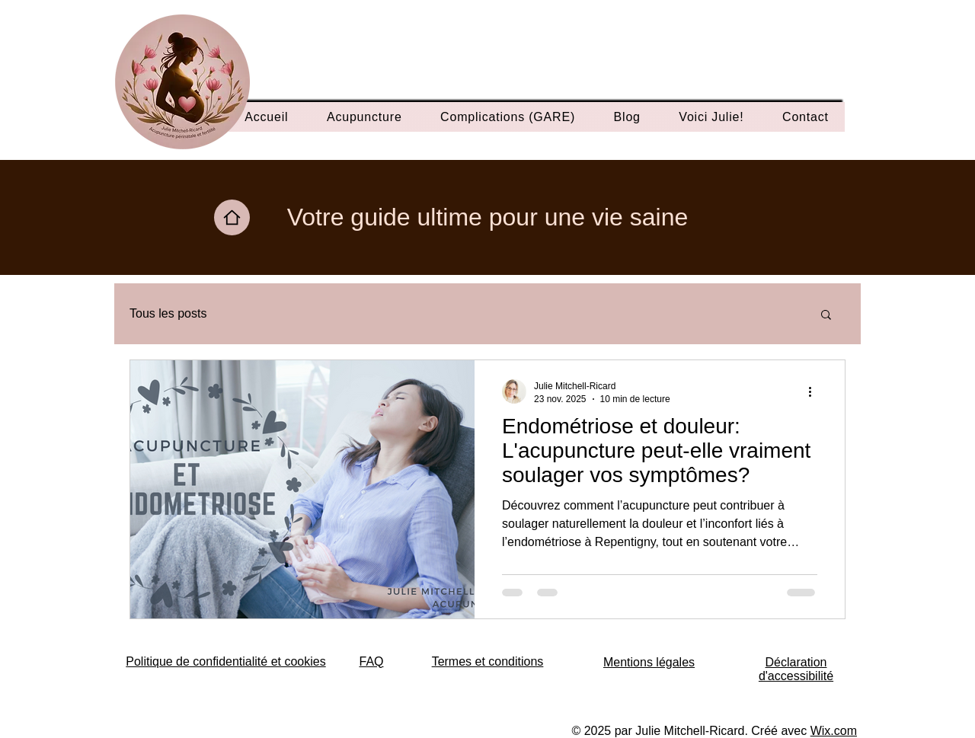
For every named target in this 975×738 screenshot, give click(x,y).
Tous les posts (167, 313)
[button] (826, 316)
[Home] (232, 217)
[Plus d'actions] (815, 391)
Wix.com (833, 730)
